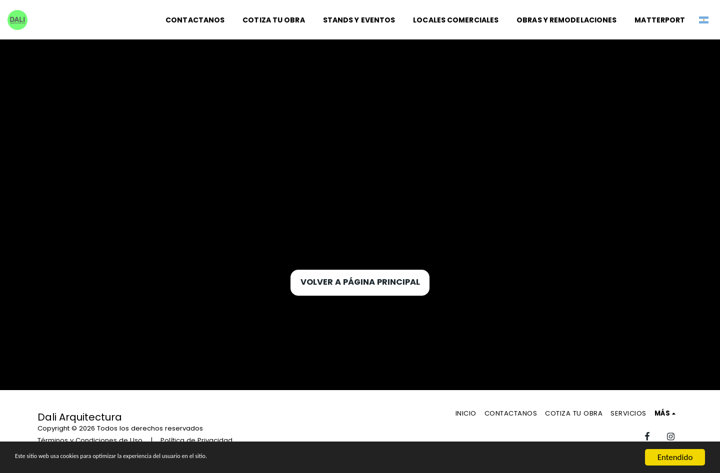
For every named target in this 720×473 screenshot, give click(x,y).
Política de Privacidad (196, 440)
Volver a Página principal (360, 282)
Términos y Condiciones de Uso (90, 440)
